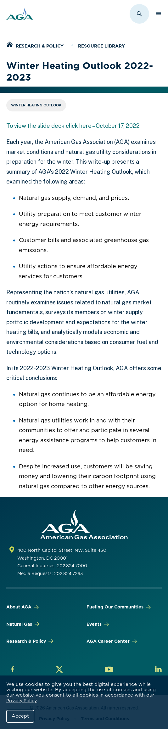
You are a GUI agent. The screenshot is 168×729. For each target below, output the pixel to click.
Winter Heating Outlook (36, 105)
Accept (20, 716)
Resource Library (101, 45)
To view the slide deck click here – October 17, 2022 (73, 125)
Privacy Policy (21, 700)
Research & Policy (40, 45)
